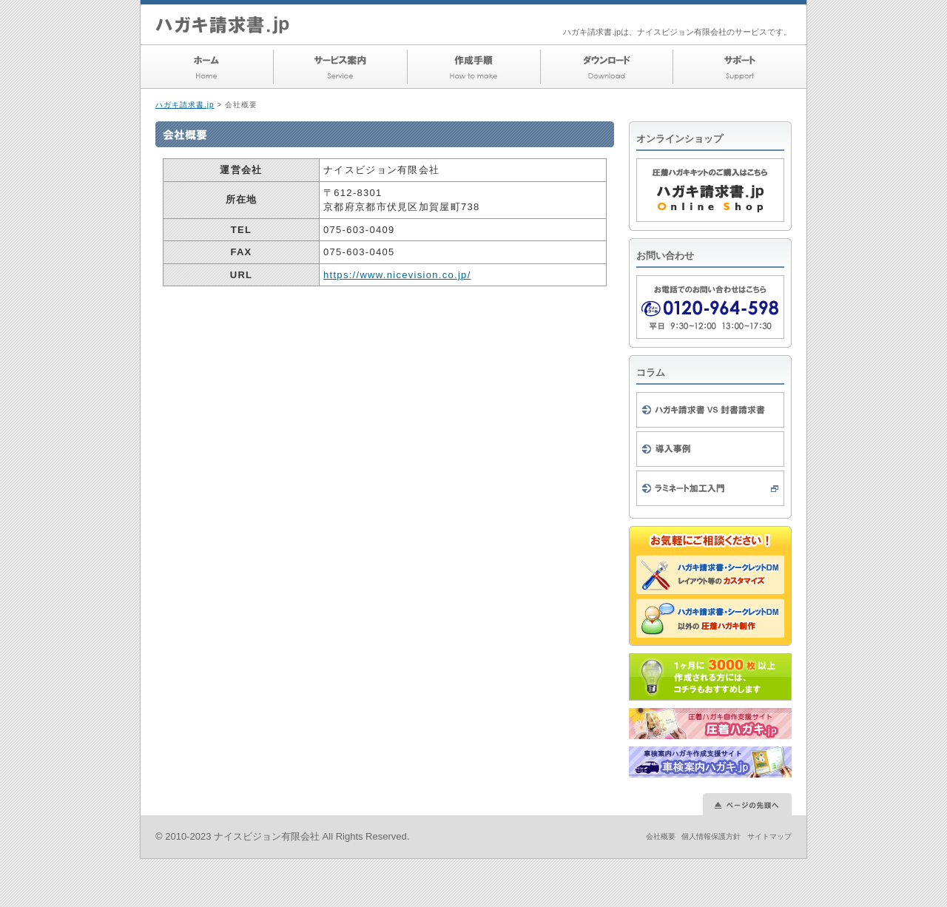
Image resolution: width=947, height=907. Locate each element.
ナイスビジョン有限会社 (267, 836)
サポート (739, 66)
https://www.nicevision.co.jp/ (397, 274)
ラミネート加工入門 (710, 488)
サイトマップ (769, 836)
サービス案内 (340, 66)
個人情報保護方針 (711, 836)
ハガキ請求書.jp (185, 105)
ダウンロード (606, 66)
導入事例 (710, 449)
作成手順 (473, 66)
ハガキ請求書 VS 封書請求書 (710, 410)
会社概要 (660, 836)
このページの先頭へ (747, 804)
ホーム (207, 66)
